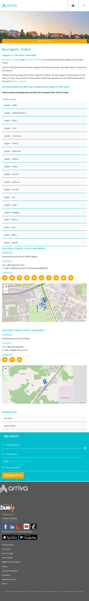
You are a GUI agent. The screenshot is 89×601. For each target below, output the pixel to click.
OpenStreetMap (72, 321)
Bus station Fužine (33, 59)
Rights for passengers (11, 562)
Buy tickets (44, 41)
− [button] (6, 291)
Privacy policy (8, 545)
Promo (5, 566)
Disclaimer (6, 575)
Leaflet (62, 321)
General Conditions (10, 571)
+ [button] (6, 287)
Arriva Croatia (7, 553)
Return (14, 461)
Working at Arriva (9, 579)
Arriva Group (7, 557)
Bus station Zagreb (11, 59)
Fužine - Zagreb (18, 81)
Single (6, 461)
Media (4, 583)
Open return (25, 461)
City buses (6, 549)
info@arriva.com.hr (10, 521)
